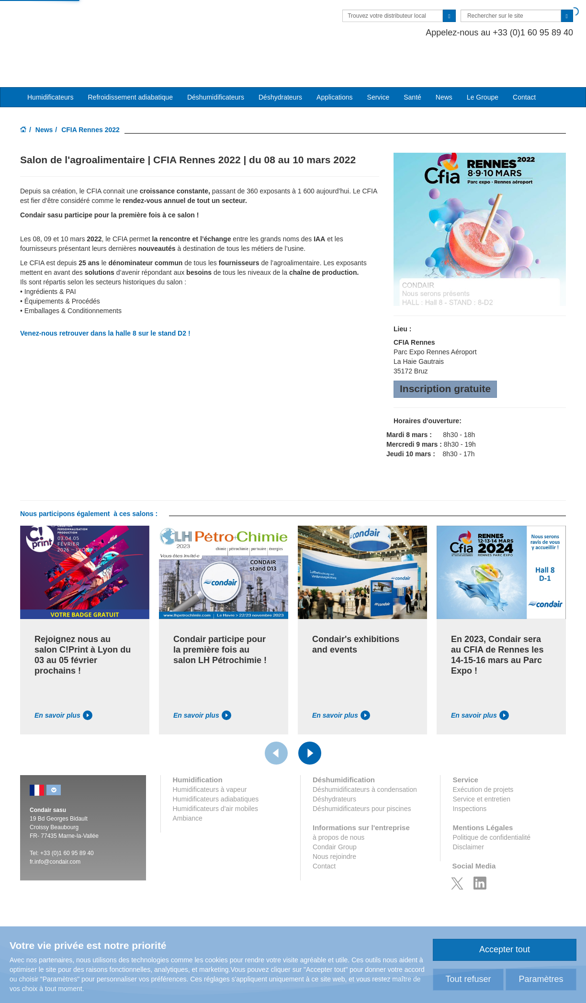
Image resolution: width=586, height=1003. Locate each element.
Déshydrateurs (280, 67)
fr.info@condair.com (55, 832)
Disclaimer (468, 817)
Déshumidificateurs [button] (215, 67)
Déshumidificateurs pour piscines (362, 779)
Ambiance (188, 788)
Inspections (469, 779)
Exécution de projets (482, 760)
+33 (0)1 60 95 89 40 (67, 823)
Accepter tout (504, 949)
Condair (75, 22)
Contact (524, 67)
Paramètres (540, 979)
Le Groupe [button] (482, 67)
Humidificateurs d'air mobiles (216, 779)
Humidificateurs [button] (50, 67)
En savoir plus (63, 685)
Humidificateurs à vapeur (210, 760)
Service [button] (378, 67)
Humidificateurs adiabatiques (216, 769)
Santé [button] (412, 67)
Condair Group (335, 817)
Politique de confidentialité (491, 807)
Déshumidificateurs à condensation (365, 760)
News (444, 67)
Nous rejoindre (334, 827)
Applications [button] (334, 67)
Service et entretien (481, 769)
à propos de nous (338, 807)
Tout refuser (468, 979)
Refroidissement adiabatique (130, 67)
